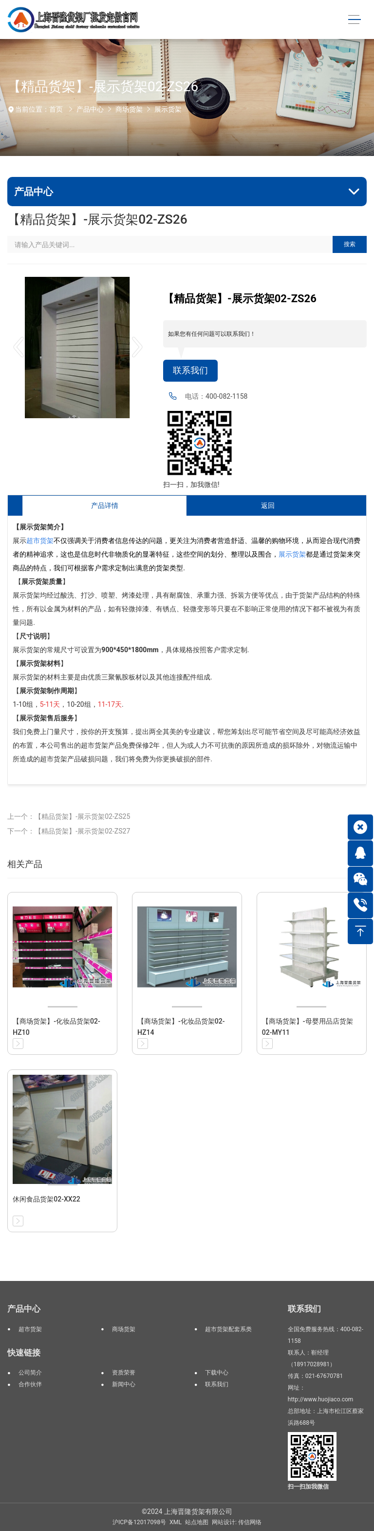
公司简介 (30, 1372)
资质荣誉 (123, 1372)
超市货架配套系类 (228, 1329)
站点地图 (196, 1522)
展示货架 (168, 109)
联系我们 (190, 370)
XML (175, 1522)
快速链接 (23, 1352)
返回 (268, 505)
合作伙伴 (30, 1384)
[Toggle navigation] (354, 19)
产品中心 (90, 109)
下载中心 (216, 1372)
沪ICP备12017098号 (139, 1522)
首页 (56, 109)
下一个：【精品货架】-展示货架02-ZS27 (68, 831)
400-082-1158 (226, 396)
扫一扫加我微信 (308, 1486)
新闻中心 (123, 1384)
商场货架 (129, 109)
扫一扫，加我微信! (191, 484)
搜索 (349, 244)
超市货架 (30, 1329)
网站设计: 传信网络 (237, 1522)
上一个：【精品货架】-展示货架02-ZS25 (68, 816)
